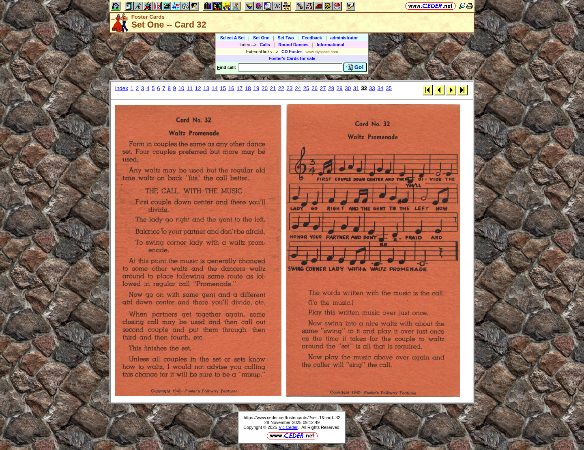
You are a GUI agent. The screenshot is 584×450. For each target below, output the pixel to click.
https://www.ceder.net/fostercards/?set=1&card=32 (292, 417)
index (121, 88)
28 (331, 88)
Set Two (285, 37)
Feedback (312, 37)
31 (356, 88)
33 (372, 88)
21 (273, 88)
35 (389, 88)
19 (256, 88)
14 (215, 88)
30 (348, 88)
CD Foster (291, 51)
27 (323, 88)
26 (314, 88)
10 (181, 88)
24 (298, 88)
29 (340, 88)
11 (190, 88)
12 (198, 88)
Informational (330, 44)
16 (231, 88)
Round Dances (293, 44)
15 (223, 88)
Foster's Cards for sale (291, 58)
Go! (355, 67)
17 (239, 88)
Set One (261, 37)
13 (206, 88)
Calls (265, 44)
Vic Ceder (288, 427)
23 (290, 88)
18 (248, 88)
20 (265, 88)
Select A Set (232, 37)
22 (281, 88)
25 (306, 88)
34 (380, 88)
